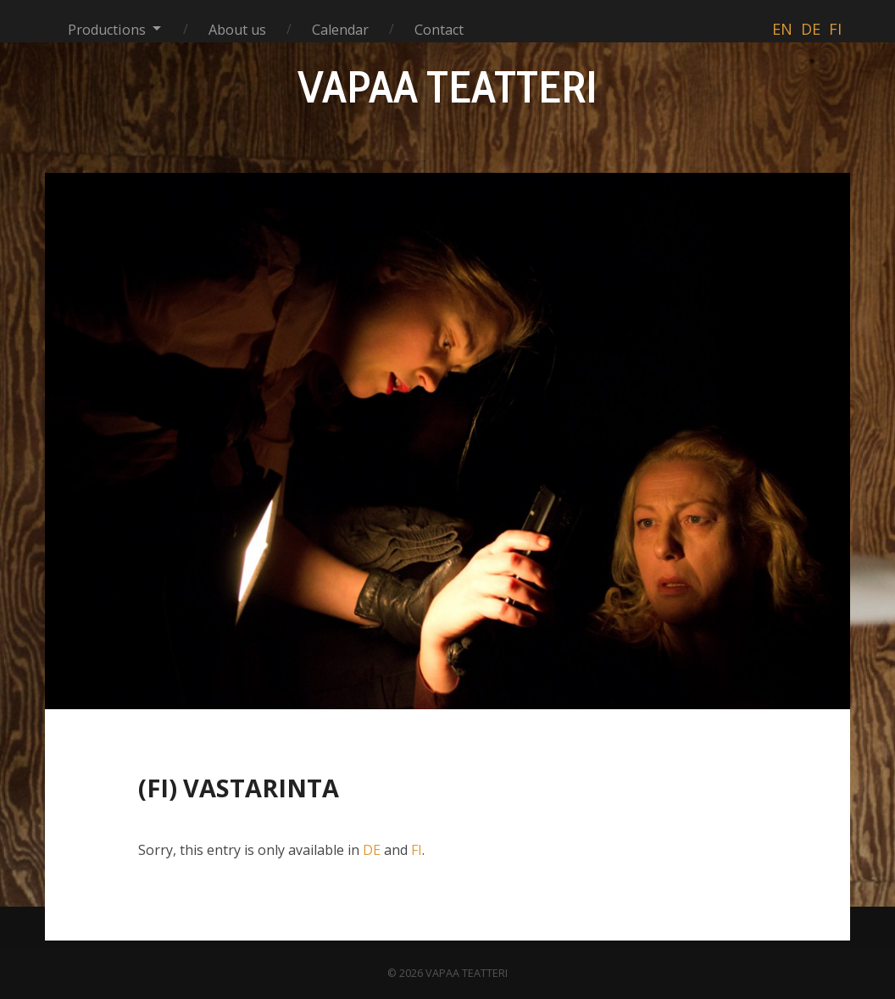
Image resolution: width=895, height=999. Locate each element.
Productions (107, 29)
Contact (439, 29)
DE (372, 850)
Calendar (340, 29)
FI (416, 850)
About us (237, 29)
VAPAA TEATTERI (447, 86)
